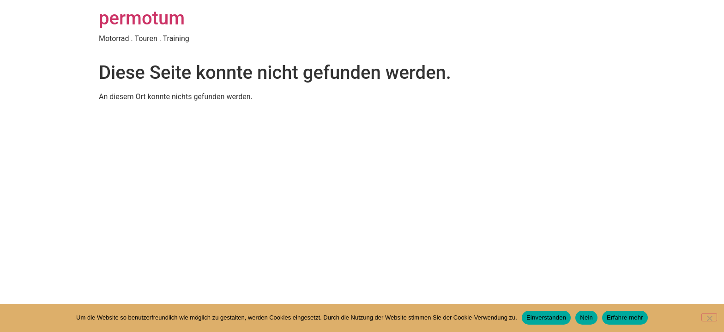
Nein (586, 317)
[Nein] (709, 317)
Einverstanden (546, 317)
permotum (142, 18)
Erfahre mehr (625, 317)
